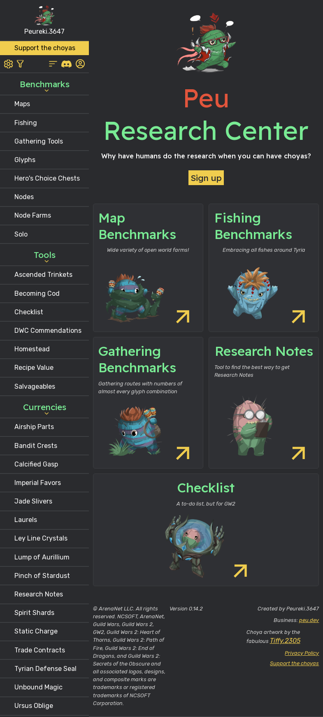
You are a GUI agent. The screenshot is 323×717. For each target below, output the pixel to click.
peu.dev (309, 620)
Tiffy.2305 (285, 641)
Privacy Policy (302, 653)
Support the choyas (294, 663)
